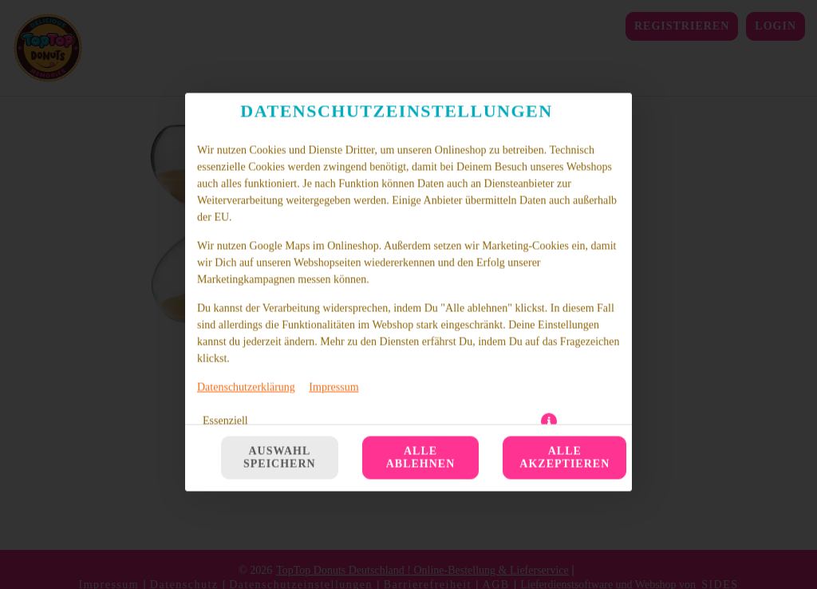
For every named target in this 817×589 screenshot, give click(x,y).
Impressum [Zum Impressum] (333, 223)
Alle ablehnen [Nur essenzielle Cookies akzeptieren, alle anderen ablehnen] (421, 293)
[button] (549, 257)
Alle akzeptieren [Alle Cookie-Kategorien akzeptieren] (564, 293)
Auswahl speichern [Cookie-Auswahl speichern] (279, 293)
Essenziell (225, 257)
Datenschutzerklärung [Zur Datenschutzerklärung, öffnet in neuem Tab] (246, 223)
